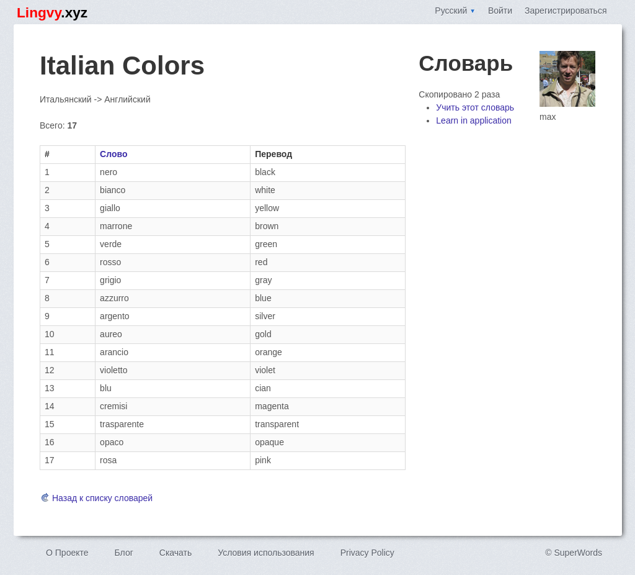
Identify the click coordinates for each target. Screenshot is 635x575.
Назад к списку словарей (96, 498)
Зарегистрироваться (565, 11)
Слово (113, 154)
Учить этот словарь (475, 107)
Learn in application (473, 120)
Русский (455, 11)
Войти (500, 11)
